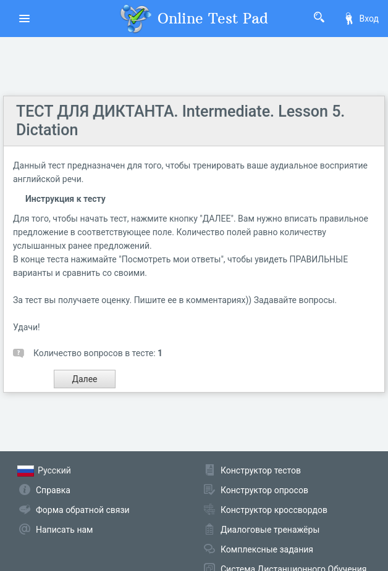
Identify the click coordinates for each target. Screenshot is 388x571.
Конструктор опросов (264, 490)
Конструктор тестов (261, 470)
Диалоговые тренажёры (270, 530)
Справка (53, 490)
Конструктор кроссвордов (274, 510)
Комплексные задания (267, 549)
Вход (361, 18)
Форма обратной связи (83, 510)
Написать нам (64, 530)
